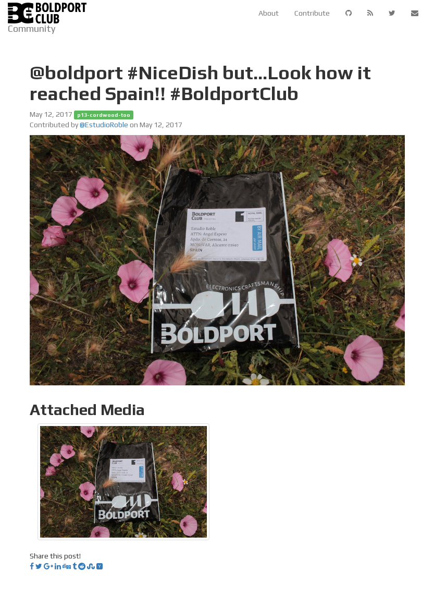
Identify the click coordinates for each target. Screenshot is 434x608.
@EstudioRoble (104, 124)
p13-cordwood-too (103, 115)
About (268, 13)
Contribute (312, 13)
